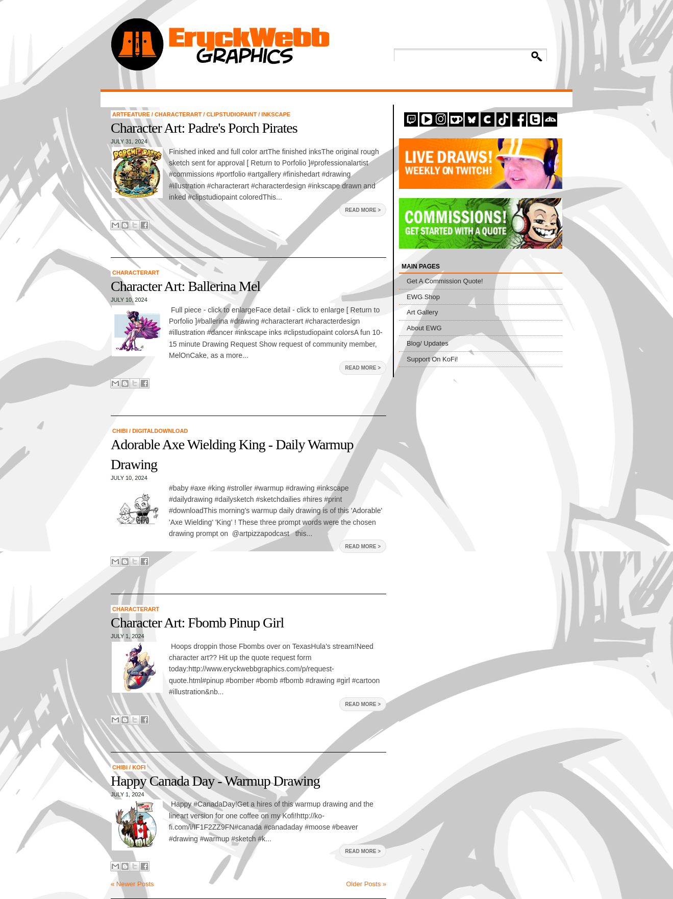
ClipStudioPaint (232, 114)
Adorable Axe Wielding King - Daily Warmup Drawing (232, 454)
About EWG (424, 328)
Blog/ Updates (427, 343)
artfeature (132, 114)
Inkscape (275, 114)
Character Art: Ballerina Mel (185, 286)
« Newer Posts (132, 884)
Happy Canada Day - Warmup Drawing (215, 781)
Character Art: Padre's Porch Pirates (204, 128)
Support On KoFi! (432, 359)
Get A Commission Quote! (445, 281)
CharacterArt (179, 114)
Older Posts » (366, 884)
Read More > (363, 210)
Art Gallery (422, 312)
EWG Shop (423, 297)
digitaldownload (160, 431)
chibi (120, 431)
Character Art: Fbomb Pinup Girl (197, 622)
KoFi (138, 767)
